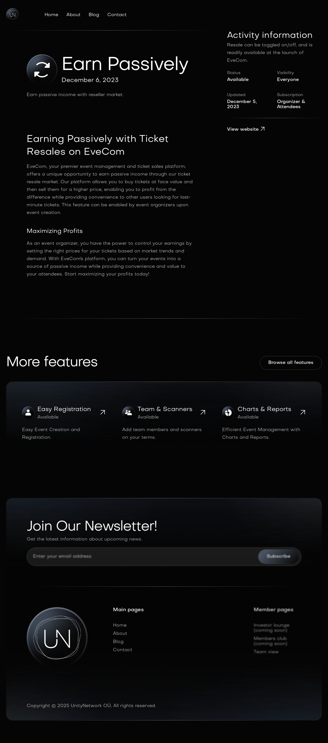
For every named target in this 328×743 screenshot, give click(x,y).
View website (246, 129)
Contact (117, 15)
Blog (94, 15)
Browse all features (290, 363)
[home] (12, 14)
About (73, 15)
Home (51, 15)
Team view (266, 652)
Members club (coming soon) (270, 641)
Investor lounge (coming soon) (271, 628)
